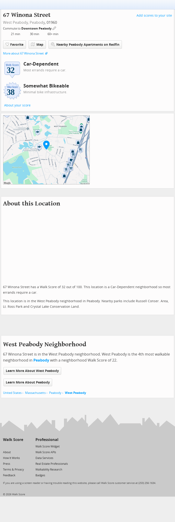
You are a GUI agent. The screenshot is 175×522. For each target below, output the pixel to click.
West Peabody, (16, 22)
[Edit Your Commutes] (54, 28)
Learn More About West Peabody (32, 371)
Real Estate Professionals (51, 463)
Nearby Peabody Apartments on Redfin (85, 44)
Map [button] (37, 44)
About (7, 452)
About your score (17, 105)
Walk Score (13, 440)
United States (12, 393)
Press (6, 463)
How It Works (11, 458)
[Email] (20, 446)
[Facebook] (13, 446)
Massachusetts (35, 393)
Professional (46, 440)
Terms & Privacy (13, 469)
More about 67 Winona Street (23, 53)
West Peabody (75, 393)
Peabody (37, 22)
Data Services (44, 458)
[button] (46, 145)
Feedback (9, 475)
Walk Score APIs (45, 452)
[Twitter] (5, 446)
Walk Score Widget (47, 446)
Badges (40, 475)
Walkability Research (48, 469)
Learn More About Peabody (28, 382)
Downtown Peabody (36, 28)
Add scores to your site (154, 16)
